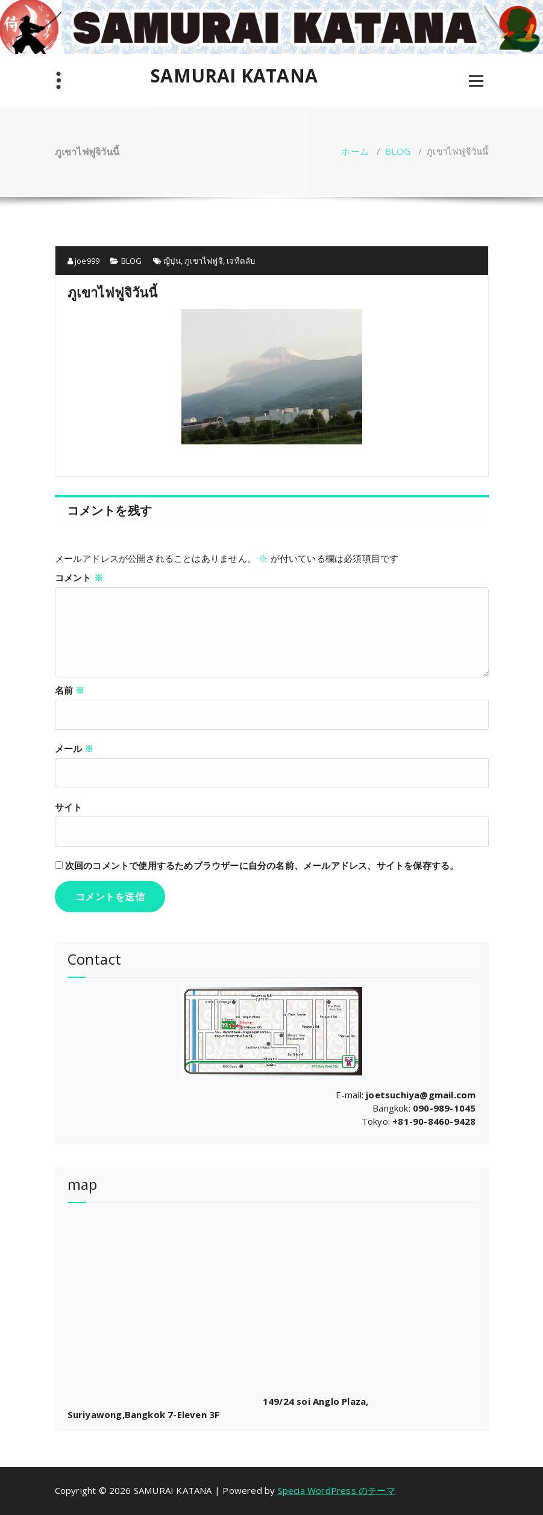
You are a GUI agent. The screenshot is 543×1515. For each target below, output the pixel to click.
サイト (69, 807)
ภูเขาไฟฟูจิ (203, 260)
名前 (70, 690)
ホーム (355, 151)
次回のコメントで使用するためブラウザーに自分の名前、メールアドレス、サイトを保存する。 (262, 865)
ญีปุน (172, 260)
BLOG (397, 151)
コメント (79, 577)
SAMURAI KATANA (234, 76)
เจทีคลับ (241, 260)
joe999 (83, 260)
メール (74, 748)
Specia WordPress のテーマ (336, 1490)
